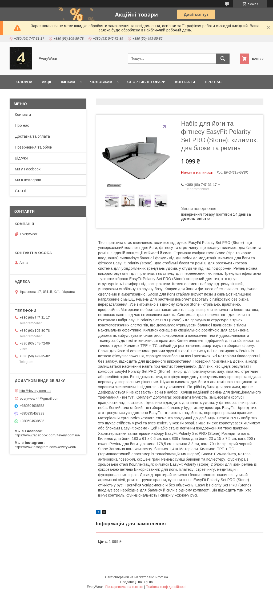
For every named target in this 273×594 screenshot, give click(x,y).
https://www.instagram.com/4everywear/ (45, 447)
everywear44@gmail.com (39, 398)
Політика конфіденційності (166, 587)
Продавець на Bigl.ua (136, 582)
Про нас (213, 82)
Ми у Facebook (28, 169)
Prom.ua (161, 577)
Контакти (185, 82)
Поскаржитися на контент (124, 587)
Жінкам (68, 82)
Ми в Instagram (28, 180)
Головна (23, 82)
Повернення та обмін (36, 96)
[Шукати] (223, 59)
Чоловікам (101, 82)
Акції (46, 82)
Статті (20, 191)
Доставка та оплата (90, 96)
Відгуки (21, 158)
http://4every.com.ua (35, 391)
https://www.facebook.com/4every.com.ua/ (47, 435)
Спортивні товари (146, 82)
